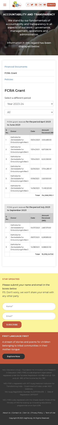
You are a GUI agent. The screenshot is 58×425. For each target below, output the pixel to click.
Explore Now (13, 356)
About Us (6, 413)
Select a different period (18, 98)
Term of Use (50, 413)
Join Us (26, 413)
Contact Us (16, 413)
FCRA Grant (11, 73)
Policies (9, 79)
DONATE (51, 5)
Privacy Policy (37, 413)
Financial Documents (16, 67)
